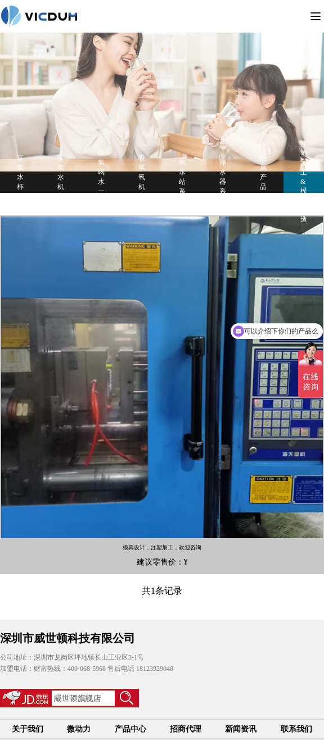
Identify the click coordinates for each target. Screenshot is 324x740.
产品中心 (130, 729)
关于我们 (27, 729)
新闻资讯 (240, 729)
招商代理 (185, 729)
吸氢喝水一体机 (101, 181)
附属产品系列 (263, 182)
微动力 (79, 729)
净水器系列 (222, 182)
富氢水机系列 (60, 182)
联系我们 (296, 729)
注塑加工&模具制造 (303, 181)
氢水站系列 (182, 182)
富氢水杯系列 (20, 182)
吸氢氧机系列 (141, 182)
